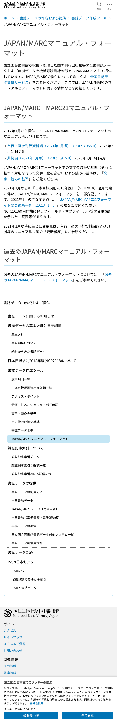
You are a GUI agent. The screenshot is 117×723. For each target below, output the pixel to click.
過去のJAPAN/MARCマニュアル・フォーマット (58, 277)
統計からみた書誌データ (28, 351)
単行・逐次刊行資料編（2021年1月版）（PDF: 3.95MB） (53, 145)
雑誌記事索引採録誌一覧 (28, 465)
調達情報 (10, 672)
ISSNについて (21, 570)
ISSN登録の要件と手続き (28, 579)
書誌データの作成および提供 (43, 18)
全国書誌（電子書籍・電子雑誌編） (36, 517)
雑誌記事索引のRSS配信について (34, 474)
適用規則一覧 (20, 379)
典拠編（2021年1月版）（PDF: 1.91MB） (40, 158)
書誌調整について (23, 343)
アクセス (10, 630)
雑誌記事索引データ (25, 457)
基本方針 (17, 334)
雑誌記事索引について (26, 448)
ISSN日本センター (23, 561)
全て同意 (87, 715)
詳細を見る (36, 703)
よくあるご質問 (14, 644)
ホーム (9, 18)
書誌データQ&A (20, 552)
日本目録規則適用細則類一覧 (31, 387)
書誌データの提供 (22, 483)
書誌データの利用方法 (27, 492)
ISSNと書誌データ (24, 587)
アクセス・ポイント (25, 396)
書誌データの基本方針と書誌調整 (34, 325)
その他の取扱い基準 (25, 421)
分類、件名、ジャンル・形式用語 (34, 404)
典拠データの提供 (23, 526)
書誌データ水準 (22, 430)
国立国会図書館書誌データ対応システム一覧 (42, 534)
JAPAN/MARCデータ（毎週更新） (35, 509)
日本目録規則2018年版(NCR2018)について (42, 360)
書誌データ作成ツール (89, 18)
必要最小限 (31, 715)
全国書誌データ (22, 500)
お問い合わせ (13, 650)
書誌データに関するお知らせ (31, 316)
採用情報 (10, 665)
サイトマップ (13, 637)
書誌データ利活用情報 (27, 543)
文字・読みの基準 (23, 413)
